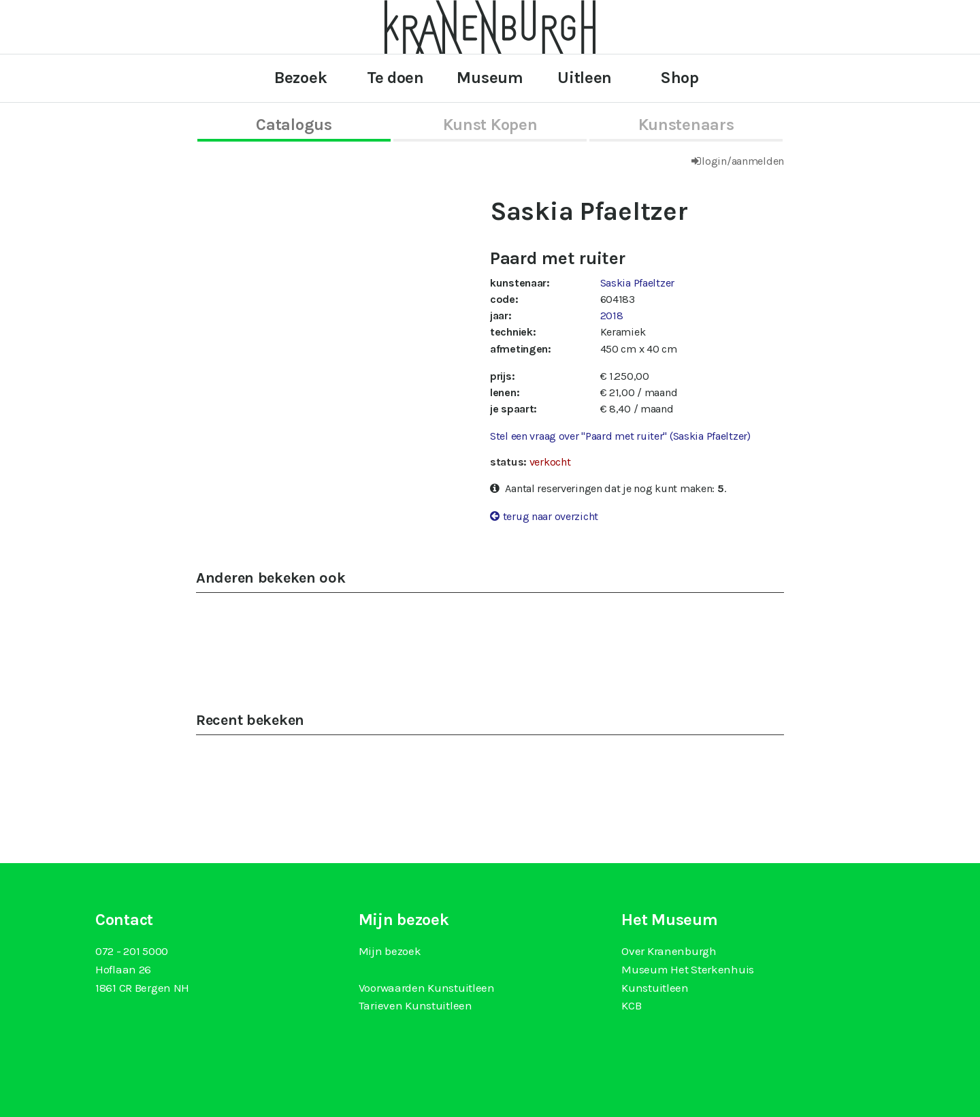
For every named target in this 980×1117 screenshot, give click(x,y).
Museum (490, 77)
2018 (611, 315)
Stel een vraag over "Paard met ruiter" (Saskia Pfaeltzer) (620, 436)
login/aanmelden (743, 161)
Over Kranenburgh (668, 951)
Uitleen (584, 77)
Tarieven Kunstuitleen (415, 1005)
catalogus (293, 124)
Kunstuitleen (655, 987)
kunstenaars (686, 124)
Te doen (395, 77)
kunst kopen (490, 124)
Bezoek (300, 77)
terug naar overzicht (550, 516)
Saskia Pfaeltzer (637, 282)
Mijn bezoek (390, 951)
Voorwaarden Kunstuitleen (427, 987)
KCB (631, 1005)
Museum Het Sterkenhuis (687, 969)
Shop (679, 77)
